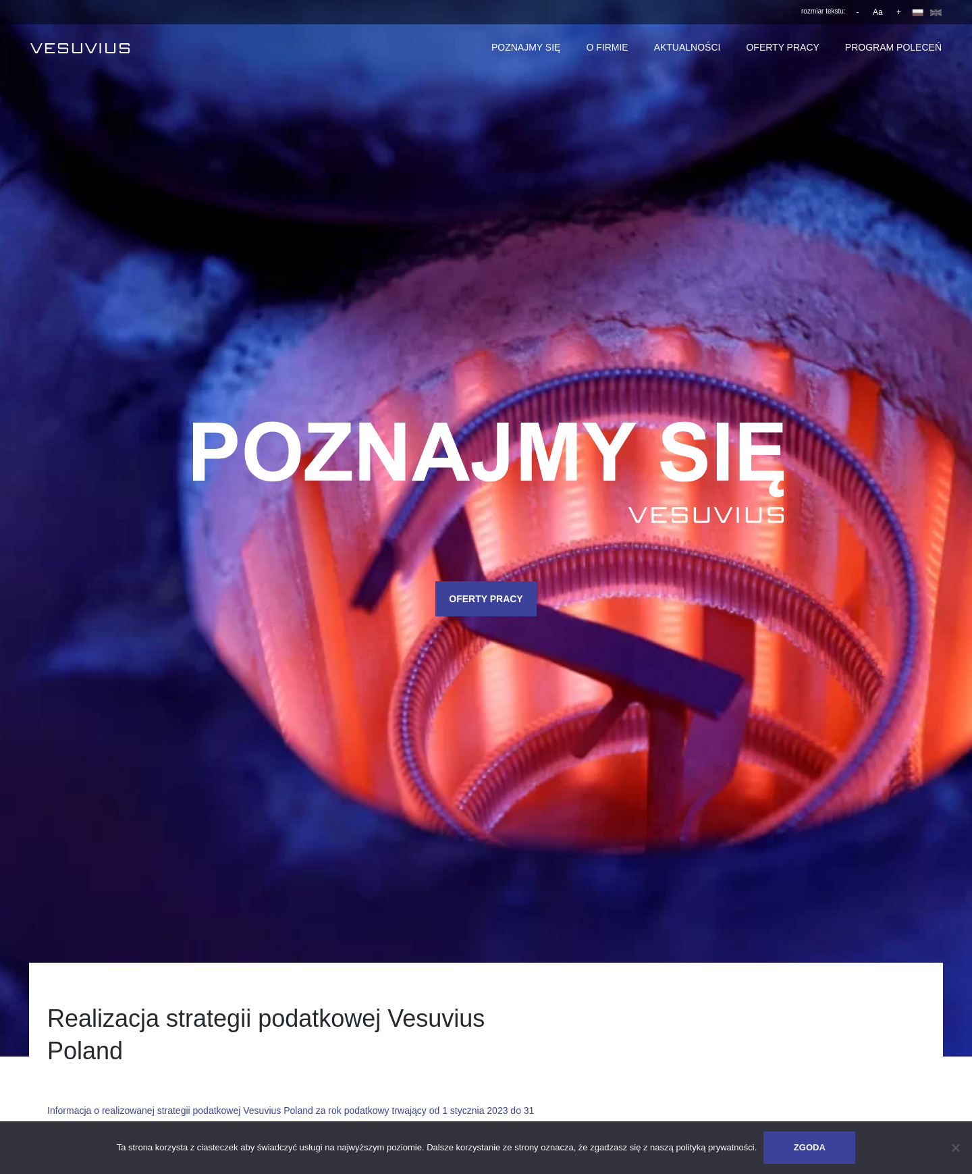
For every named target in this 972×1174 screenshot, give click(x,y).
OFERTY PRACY (485, 598)
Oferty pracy (782, 47)
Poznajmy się (525, 47)
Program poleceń (893, 47)
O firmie (607, 47)
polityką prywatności (715, 1147)
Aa (878, 12)
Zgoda (810, 1147)
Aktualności (687, 47)
